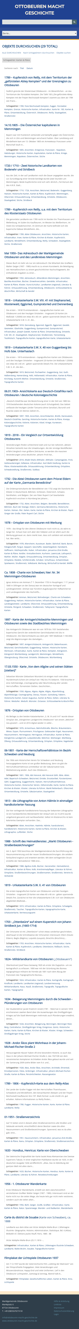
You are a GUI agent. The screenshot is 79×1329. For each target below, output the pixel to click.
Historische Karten (29, 109)
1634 (21, 1024)
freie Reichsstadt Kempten (37, 106)
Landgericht (33, 654)
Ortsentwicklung (17, 112)
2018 (21, 460)
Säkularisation (35, 791)
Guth (66, 372)
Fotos (22, 1071)
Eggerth (48, 325)
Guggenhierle (28, 781)
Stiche (42, 156)
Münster (33, 701)
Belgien (44, 503)
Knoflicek (8, 983)
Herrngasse (37, 734)
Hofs (31, 375)
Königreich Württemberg (15, 654)
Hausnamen (67, 731)
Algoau (28, 691)
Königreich (62, 651)
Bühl (27, 1205)
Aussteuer (40, 543)
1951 (21, 1138)
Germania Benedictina (47, 507)
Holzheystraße (20, 550)
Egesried (40, 325)
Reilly (51, 112)
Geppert (27, 547)
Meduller (16, 701)
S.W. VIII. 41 (9, 335)
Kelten (56, 698)
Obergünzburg (11, 657)
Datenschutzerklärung (64, 1311)
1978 (21, 543)
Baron (69, 543)
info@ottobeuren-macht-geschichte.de (19, 1317)
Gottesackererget (12, 463)
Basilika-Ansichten (12, 281)
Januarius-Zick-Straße (58, 550)
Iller (21, 510)
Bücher (25, 281)
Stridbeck (27, 200)
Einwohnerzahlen (38, 281)
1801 (21, 775)
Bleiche (54, 728)
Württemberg (56, 657)
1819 (21, 372)
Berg (6, 1027)
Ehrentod (65, 1067)
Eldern (33, 507)
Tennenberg (59, 335)
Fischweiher (40, 372)
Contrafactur (15, 1027)
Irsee (19, 237)
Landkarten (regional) (50, 284)
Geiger (33, 1205)
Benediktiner (63, 503)
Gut (60, 372)
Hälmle (47, 825)
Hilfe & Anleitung (61, 1301)
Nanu (21, 1141)
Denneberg (30, 325)
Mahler (7, 556)
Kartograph (68, 980)
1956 (21, 1205)
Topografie (49, 986)
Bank (63, 543)
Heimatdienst (63, 866)
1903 (27, 416)
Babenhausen (60, 644)
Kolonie (26, 422)
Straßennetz (9, 116)
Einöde (43, 778)
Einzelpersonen (11, 1071)
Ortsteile (51, 197)
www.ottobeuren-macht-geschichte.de (19, 1320)
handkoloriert (10, 828)
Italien (26, 510)
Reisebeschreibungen (48, 1174)
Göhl (6, 781)
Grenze (17, 109)
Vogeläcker (68, 741)
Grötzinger (30, 1071)
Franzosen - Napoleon (55, 150)
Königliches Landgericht (15, 738)
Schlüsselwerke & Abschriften (60, 701)
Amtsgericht (47, 644)
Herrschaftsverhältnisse (54, 781)
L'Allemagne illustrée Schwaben (59, 1245)
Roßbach (58, 946)
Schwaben (53, 240)
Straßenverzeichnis (65, 1141)
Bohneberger (44, 597)
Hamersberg (22, 375)
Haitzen (7, 193)
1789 (21, 106)
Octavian (42, 701)
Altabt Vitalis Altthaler (35, 460)
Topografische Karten (25, 338)
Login (56, 1314)
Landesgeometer (12, 603)
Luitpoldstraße (34, 738)
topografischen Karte (45, 338)
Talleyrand (49, 607)
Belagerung (40, 1024)
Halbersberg (10, 375)
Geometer (8, 328)
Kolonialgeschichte (12, 422)
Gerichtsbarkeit (22, 647)
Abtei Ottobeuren (33, 234)
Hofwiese (25, 463)
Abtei (27, 503)
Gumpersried (43, 328)
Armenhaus (30, 728)
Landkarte (8, 240)
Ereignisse (39, 150)
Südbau (36, 469)
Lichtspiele (9, 1282)
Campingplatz (61, 460)
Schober (40, 560)
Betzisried (44, 190)
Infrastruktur (45, 109)
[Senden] (74, 22)
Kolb (34, 869)
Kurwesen (56, 422)
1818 (21, 325)
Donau (36, 694)
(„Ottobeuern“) (38, 959)
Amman (22, 597)
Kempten (52, 651)
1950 (21, 278)
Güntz (55, 1027)
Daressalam (66, 416)
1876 (21, 728)
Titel (22, 68)
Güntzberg (52, 694)
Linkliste (57, 1304)
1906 (27, 775)
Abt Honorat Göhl (50, 775)
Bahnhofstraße (43, 728)
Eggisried (57, 325)
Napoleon (21, 156)
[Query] (39, 22)
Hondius (54, 1171)
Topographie (17, 990)
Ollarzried (8, 197)
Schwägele (67, 906)
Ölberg (7, 741)
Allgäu (48, 691)
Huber (31, 550)
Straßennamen (43, 872)
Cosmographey (25, 694)
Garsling (25, 419)
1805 (21, 150)
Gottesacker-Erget (53, 731)
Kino (70, 1279)
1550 (21, 691)
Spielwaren (9, 563)
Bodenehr (54, 190)
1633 (21, 1171)
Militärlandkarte (11, 986)
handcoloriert (57, 825)
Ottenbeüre (48, 946)
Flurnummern (25, 731)
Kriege (64, 153)
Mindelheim (20, 240)
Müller (15, 556)
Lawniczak (55, 553)
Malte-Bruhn (20, 1248)
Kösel (42, 422)
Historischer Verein (31, 785)
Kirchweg (8, 378)
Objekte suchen (63, 52)
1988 (21, 866)
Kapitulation (39, 153)
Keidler (22, 553)
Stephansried (34, 335)
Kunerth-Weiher (21, 378)
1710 (21, 190)
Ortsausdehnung (22, 197)
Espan (15, 731)
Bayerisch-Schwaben (19, 778)
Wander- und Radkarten (49, 1208)
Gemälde (51, 281)
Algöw (41, 691)
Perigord (17, 607)
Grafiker (47, 1205)
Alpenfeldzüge (11, 694)
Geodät (66, 325)
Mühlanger (56, 738)
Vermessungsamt (27, 912)
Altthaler (49, 460)
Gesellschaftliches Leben (41, 1279)
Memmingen (10, 156)
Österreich (31, 112)
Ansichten (29, 150)
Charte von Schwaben (60, 597)
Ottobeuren (42, 112)
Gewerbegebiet (50, 547)
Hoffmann (8, 550)
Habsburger (9, 153)
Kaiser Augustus (29, 698)
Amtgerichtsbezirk (33, 644)
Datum (30, 68)
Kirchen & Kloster (45, 237)
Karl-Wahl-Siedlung (52, 463)
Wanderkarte (67, 1208)
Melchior (46, 738)
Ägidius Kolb (30, 866)
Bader (48, 543)
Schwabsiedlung (11, 469)
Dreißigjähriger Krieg (31, 1027)
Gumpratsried (56, 328)
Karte (33, 510)
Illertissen (8, 651)
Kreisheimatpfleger (45, 869)
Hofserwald (39, 375)
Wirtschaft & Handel (25, 291)
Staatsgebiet (60, 112)
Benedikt (53, 503)
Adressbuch (30, 278)
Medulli (24, 701)
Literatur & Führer (37, 788)
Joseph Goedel (23, 331)
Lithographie (10, 832)
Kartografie (57, 980)
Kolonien (34, 422)
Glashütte (18, 328)
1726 (27, 190)
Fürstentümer (65, 778)
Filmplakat (24, 1279)
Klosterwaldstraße (18, 466)
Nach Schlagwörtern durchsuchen (38, 52)
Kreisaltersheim (34, 553)
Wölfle (69, 563)
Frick (70, 460)
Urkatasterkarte (63, 338)
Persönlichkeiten (33, 1074)
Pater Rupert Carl (29, 513)
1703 (21, 943)
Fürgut (20, 547)
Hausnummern (11, 734)
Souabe (30, 1248)
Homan (15, 510)
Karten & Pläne (53, 153)
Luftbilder (21, 832)
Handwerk (62, 547)
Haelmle (39, 825)
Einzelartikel (52, 778)
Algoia (35, 691)
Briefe (57, 416)
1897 (21, 416)
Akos (27, 1067)
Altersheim (30, 543)
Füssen (43, 694)
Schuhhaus (50, 560)
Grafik (39, 1205)
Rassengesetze (49, 1074)
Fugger (53, 106)
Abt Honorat (35, 775)
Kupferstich (50, 193)
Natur (21, 1208)
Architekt (56, 1067)
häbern (62, 694)
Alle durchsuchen (11, 52)
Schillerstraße (28, 560)
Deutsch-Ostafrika (12, 419)
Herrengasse (25, 734)
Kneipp (66, 419)
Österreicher (32, 156)
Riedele (18, 560)
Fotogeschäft (10, 547)
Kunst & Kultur (33, 284)
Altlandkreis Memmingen (48, 278)
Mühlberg (66, 738)
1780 (21, 1104)
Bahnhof (56, 543)
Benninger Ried (64, 1024)
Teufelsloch (9, 338)
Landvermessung (52, 983)
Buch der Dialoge (21, 507)
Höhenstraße (47, 785)
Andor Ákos (35, 1067)
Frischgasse (38, 731)
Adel (6, 778)
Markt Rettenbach (54, 788)
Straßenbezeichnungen (25, 872)
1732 (21, 503)
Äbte (61, 775)
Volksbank (32, 563)
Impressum (59, 1307)
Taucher (20, 909)
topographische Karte (55, 909)
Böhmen (8, 507)
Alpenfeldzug (58, 691)
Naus (22, 986)
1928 (21, 1067)
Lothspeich (66, 553)
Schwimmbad (62, 560)
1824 (21, 980)
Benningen (51, 1024)
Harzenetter (50, 866)
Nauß (28, 986)
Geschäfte (37, 547)
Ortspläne (65, 466)
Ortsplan (63, 556)
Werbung (42, 563)
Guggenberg (66, 190)
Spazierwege (31, 1208)
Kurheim (46, 553)
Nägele (22, 556)
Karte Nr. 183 (58, 109)
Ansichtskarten (47, 416)
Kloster (22, 284)
